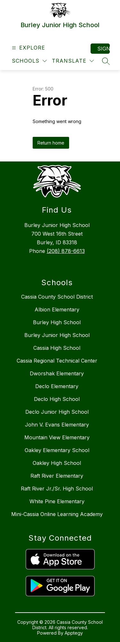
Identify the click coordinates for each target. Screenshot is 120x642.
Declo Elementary (56, 386)
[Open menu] (27, 48)
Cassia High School (56, 348)
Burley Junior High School (57, 335)
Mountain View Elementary (57, 437)
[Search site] (106, 61)
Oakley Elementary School (57, 450)
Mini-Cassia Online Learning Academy (57, 514)
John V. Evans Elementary (57, 424)
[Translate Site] (72, 61)
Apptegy (74, 633)
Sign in (103, 48)
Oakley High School (57, 463)
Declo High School (57, 399)
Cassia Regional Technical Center (57, 360)
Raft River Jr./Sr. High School (57, 488)
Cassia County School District (57, 297)
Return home (50, 142)
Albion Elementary (57, 309)
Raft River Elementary (56, 476)
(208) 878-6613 (66, 251)
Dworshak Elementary (57, 373)
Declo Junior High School (57, 412)
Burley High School (57, 322)
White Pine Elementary (56, 501)
